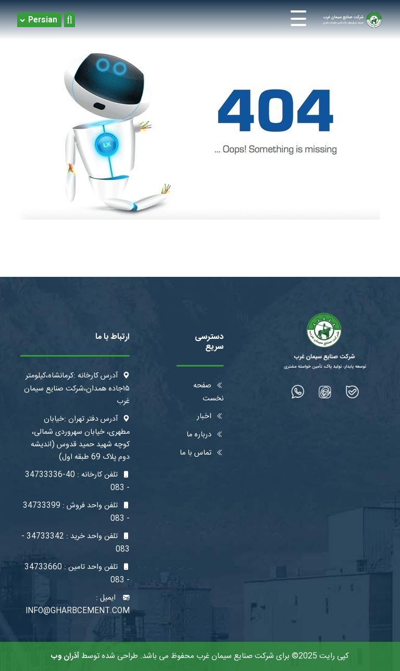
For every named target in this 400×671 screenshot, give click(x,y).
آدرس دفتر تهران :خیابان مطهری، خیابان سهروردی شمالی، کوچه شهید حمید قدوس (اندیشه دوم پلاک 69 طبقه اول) (80, 438)
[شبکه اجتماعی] (352, 391)
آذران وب (65, 656)
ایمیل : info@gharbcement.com (78, 604)
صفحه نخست (208, 392)
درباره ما (204, 435)
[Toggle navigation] (200, 20)
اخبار (210, 416)
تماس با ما (201, 453)
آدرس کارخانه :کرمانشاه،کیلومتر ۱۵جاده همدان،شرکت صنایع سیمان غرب (77, 389)
